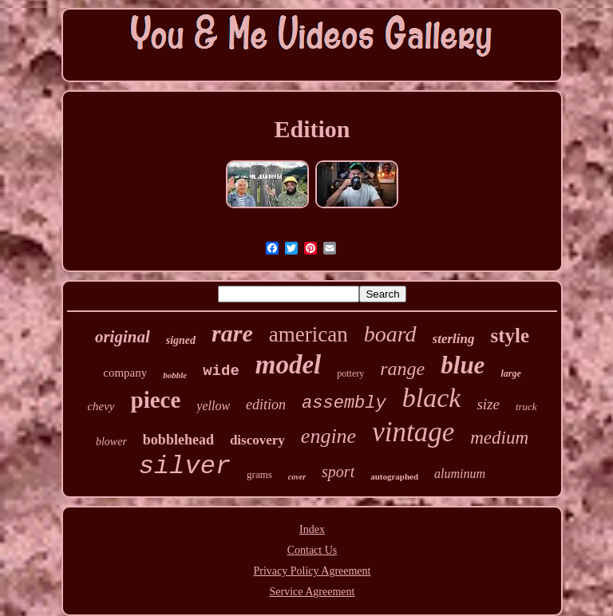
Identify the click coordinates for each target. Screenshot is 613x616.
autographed (394, 476)
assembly (344, 403)
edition (266, 405)
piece (156, 400)
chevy (100, 406)
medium (499, 438)
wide (221, 371)
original (122, 336)
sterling (454, 338)
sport (338, 471)
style (509, 335)
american (308, 334)
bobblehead (178, 440)
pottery (350, 373)
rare (232, 333)
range (402, 368)
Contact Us (312, 550)
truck (526, 407)
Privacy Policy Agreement (312, 571)
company (125, 372)
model (288, 364)
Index (312, 529)
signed (181, 340)
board (390, 334)
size (488, 404)
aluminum (459, 473)
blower (111, 442)
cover (297, 476)
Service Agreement (312, 592)
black (431, 398)
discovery (257, 440)
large (510, 373)
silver (185, 466)
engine (328, 436)
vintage (413, 432)
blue (462, 365)
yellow (213, 406)
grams (259, 474)
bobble (175, 375)
